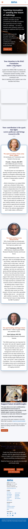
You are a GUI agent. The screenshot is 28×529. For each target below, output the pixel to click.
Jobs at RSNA (9, 495)
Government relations (10, 507)
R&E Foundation (17, 498)
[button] (8, 513)
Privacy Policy (4, 521)
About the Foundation (9, 469)
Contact (8, 498)
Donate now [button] (7, 49)
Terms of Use (23, 519)
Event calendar (9, 494)
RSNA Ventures (9, 500)
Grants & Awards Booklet (19, 421)
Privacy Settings (15, 521)
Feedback (24, 521)
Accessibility (20, 521)
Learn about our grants (14, 471)
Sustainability (9, 497)
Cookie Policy (9, 521)
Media (8, 509)
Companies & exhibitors (11, 506)
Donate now (4, 430)
